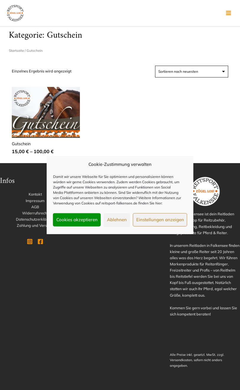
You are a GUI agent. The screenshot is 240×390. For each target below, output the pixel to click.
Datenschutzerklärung (35, 219)
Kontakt (35, 194)
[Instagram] (30, 241)
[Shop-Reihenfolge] (191, 71)
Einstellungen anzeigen (160, 219)
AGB (35, 206)
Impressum (35, 200)
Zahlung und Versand (35, 225)
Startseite (16, 50)
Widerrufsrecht (35, 213)
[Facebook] (40, 241)
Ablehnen (117, 219)
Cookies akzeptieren (77, 219)
